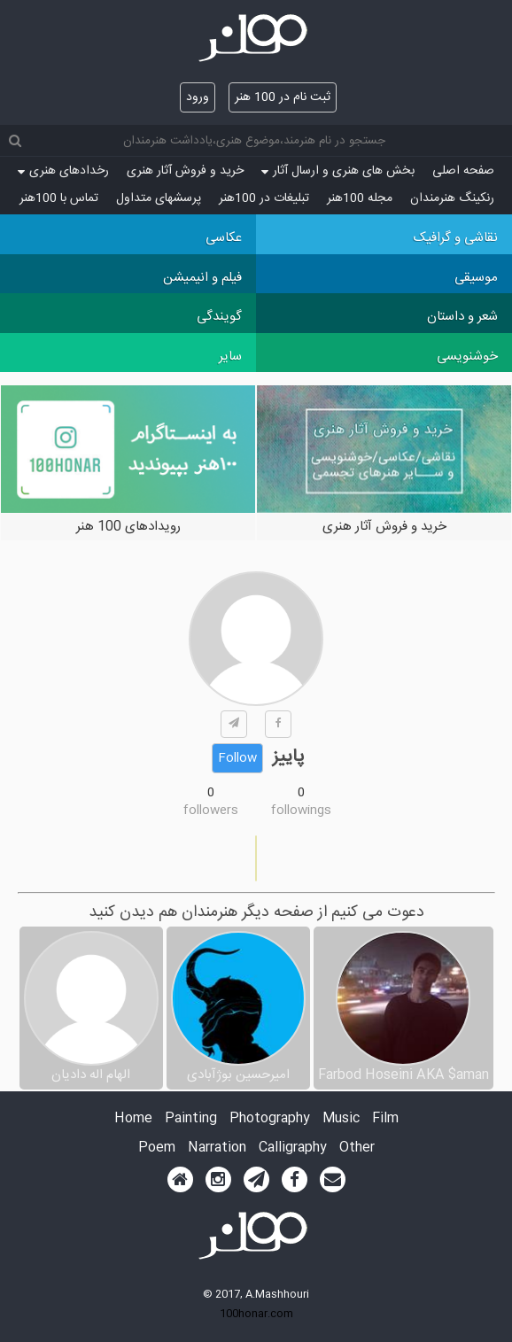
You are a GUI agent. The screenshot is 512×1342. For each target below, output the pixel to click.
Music (341, 1119)
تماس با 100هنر (58, 198)
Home (133, 1119)
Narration (217, 1148)
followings (301, 810)
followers (210, 810)
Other (357, 1148)
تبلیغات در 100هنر (264, 198)
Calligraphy (293, 1148)
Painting (191, 1119)
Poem (156, 1148)
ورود (197, 97)
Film (385, 1119)
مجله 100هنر (359, 198)
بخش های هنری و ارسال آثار (338, 171)
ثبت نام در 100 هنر (282, 97)
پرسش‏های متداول (158, 198)
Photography (269, 1119)
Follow (237, 758)
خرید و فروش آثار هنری (185, 171)
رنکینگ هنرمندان (452, 198)
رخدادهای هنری (63, 171)
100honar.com (256, 1314)
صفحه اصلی (463, 171)
